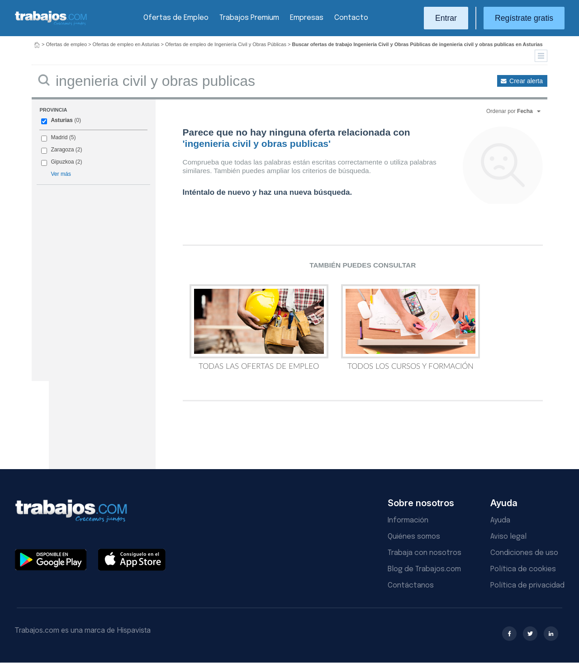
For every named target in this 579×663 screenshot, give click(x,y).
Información (408, 520)
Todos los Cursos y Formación (410, 327)
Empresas (306, 18)
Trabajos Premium (249, 18)
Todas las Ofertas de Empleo (259, 327)
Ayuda (500, 520)
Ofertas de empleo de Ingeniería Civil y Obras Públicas (225, 44)
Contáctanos (411, 585)
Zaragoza (62, 149)
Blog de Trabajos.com (424, 569)
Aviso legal (508, 537)
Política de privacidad (527, 585)
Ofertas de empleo (66, 44)
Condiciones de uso (524, 553)
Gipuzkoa (62, 162)
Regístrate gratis (524, 18)
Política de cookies (523, 569)
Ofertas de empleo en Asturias (126, 44)
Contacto (351, 18)
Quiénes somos (414, 537)
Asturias (61, 120)
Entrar (446, 18)
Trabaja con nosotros (424, 553)
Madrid (59, 137)
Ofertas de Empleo (176, 18)
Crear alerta (526, 81)
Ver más (61, 174)
